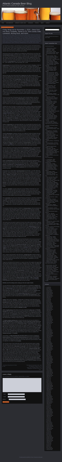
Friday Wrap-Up (8, 34)
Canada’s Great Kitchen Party (8, 112)
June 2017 (48, 378)
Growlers (30, 22)
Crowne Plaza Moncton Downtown (19, 336)
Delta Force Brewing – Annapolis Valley (52, 180)
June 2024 (48, 287)
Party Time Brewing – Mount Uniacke (52, 223)
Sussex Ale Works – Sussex (51, 112)
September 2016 (49, 388)
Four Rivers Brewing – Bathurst (51, 69)
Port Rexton (17, 290)
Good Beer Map (9, 22)
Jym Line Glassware (24, 37)
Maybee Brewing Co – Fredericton (52, 97)
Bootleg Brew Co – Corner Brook (51, 130)
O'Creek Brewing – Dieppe (50, 103)
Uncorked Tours (38, 41)
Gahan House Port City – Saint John (52, 73)
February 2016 (48, 396)
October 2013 (48, 427)
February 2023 (48, 303)
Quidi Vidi (26, 290)
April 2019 (48, 354)
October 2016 (48, 387)
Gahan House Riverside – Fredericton (52, 74)
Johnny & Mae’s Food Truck (24, 293)
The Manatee (32, 148)
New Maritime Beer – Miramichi (51, 102)
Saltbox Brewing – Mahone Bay (51, 232)
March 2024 (48, 289)
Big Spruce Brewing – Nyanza (51, 168)
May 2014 (48, 419)
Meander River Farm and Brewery (11, 38)
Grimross (13, 245)
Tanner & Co (23, 75)
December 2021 (49, 319)
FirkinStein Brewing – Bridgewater (52, 182)
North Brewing (15, 313)
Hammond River (26, 147)
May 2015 (48, 406)
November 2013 (49, 426)
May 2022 (48, 313)
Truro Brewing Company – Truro (51, 253)
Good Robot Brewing (26, 36)
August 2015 (48, 403)
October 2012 (48, 439)
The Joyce (5, 142)
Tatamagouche (16, 358)
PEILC (33, 235)
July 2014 (48, 417)
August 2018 (48, 363)
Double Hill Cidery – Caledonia (51, 268)
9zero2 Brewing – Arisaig (50, 160)
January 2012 (48, 449)
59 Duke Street (18, 79)
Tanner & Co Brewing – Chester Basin (52, 246)
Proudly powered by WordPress (25, 457)
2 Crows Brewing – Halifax (50, 159)
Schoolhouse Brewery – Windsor (51, 233)
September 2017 (49, 375)
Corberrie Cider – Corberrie (50, 179)
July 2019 (48, 351)
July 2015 (48, 404)
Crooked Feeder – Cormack (51, 134)
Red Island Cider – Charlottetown (51, 276)
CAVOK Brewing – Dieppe (50, 60)
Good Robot (8, 197)
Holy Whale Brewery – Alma (51, 85)
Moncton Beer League (21, 38)
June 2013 (48, 431)
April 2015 (48, 407)
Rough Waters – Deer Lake (50, 148)
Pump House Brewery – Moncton (51, 106)
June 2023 (48, 299)
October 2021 (48, 321)
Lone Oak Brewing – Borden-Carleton (52, 271)
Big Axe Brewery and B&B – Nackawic (52, 52)
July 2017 (48, 377)
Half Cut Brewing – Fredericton (51, 81)
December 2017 (49, 372)
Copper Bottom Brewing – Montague (52, 267)
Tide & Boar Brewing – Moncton (51, 115)
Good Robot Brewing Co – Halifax (51, 185)
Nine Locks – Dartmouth (50, 213)
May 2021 (48, 326)
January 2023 (48, 304)
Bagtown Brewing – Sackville (51, 51)
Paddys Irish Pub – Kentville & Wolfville (52, 221)
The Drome (14, 299)
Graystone (39, 244)
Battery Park (38, 34)
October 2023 (48, 294)
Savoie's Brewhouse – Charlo (51, 108)
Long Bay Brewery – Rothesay (51, 93)
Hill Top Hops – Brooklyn (50, 193)
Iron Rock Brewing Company (8, 54)
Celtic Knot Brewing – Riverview (51, 61)
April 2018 (48, 367)
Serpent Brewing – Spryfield (51, 236)
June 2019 (48, 352)
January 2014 (48, 424)
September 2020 (49, 335)
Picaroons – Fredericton (50, 105)
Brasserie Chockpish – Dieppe (51, 55)
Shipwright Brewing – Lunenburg (51, 238)
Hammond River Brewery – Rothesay (52, 82)
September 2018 (49, 362)
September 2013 (49, 428)
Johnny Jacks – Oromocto (50, 86)
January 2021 (48, 331)
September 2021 (49, 322)
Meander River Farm (9, 358)
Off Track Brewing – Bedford (51, 217)
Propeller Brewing (6, 65)
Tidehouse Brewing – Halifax (51, 249)
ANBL (4, 90)
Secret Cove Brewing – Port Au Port (52, 149)
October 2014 (48, 414)
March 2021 (48, 329)
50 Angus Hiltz (24, 81)
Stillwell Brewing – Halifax (50, 244)
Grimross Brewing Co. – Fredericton (52, 80)
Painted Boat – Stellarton (50, 222)
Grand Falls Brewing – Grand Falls (52, 75)
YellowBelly (10, 188)
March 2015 (48, 408)
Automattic (40, 457)
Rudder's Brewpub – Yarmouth (51, 231)
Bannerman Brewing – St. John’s (51, 127)
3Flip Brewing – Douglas (50, 49)
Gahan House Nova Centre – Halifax (52, 183)
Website (4, 399)
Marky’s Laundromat (20, 166)
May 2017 (48, 379)
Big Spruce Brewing (6, 36)
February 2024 (48, 290)
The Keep (34, 65)
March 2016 (48, 395)
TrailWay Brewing (32, 41)
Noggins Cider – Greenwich (50, 215)
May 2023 (48, 300)
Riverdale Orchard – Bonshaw (51, 277)
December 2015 (49, 398)
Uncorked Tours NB (27, 254)
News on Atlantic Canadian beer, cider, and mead (13, 5)
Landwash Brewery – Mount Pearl (51, 137)
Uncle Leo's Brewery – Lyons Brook (52, 257)
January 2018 (48, 371)
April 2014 (48, 420)
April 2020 (48, 341)
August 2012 (48, 441)
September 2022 (49, 309)
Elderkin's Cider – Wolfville (50, 181)
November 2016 (49, 386)
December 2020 (49, 332)
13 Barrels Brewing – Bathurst (51, 48)
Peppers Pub (11, 142)
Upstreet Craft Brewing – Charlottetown (52, 278)
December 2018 (49, 358)
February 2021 (48, 330)
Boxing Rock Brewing (13, 36)
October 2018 (48, 361)
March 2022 (48, 315)
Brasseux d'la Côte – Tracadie (51, 58)
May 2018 (48, 366)
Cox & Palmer (31, 322)
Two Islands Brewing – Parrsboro (51, 256)
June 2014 (48, 418)
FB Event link (26, 315)
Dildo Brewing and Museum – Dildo (52, 135)
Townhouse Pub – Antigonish (51, 252)
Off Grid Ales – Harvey (50, 104)
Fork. (8, 111)
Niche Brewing (35, 38)
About (42, 22)
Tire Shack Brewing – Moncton (51, 117)
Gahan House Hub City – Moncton (52, 72)
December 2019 (49, 345)
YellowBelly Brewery (22, 42)
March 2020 (48, 342)
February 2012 (48, 448)
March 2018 (48, 368)
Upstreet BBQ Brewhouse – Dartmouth (52, 259)
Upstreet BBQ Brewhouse (7, 42)
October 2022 (48, 308)
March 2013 (48, 435)
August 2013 (48, 429)
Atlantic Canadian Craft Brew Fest (30, 34)
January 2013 (48, 436)
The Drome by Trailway (25, 41)
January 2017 (48, 384)
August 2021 (48, 323)
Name (4, 394)
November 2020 (49, 333)
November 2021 (49, 320)
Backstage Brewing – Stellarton (51, 164)
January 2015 (48, 410)
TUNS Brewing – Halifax (50, 254)
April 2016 (48, 394)
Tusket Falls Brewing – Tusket (51, 255)
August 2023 (48, 297)
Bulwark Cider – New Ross (50, 173)
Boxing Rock (9, 124)
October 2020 (48, 334)
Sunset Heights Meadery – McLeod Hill (52, 111)
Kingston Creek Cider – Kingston (51, 90)
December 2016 (49, 385)
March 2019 (48, 355)
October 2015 (48, 400)
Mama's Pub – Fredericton (50, 96)
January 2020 (48, 344)
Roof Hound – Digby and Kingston (52, 228)
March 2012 (48, 447)
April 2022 (48, 314)
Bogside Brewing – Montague (51, 266)
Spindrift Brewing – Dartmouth (51, 243)
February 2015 (48, 409)
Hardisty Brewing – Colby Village (51, 190)
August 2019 (48, 350)
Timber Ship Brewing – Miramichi (51, 116)
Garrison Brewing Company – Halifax (52, 184)
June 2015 (48, 405)
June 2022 (48, 312)
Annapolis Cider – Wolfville (50, 163)
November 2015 (49, 399)
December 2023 (49, 292)
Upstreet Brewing (32, 226)
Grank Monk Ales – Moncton (51, 76)
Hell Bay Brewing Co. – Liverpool (51, 191)
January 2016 (48, 397)
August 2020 (48, 336)
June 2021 (48, 325)
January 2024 (48, 291)
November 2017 (49, 373)
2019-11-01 (11, 27)
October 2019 (48, 347)
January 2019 (48, 357)
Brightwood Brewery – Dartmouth (51, 172)
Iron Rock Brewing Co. (17, 37)
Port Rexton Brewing (21, 170)
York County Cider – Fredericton (51, 122)
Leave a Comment (36, 42)
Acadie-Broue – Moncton (50, 50)
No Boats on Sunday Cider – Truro (52, 214)
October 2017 (48, 374)
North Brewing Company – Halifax (52, 216)
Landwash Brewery (31, 37)
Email (4, 396)
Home (2, 22)
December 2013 (49, 425)
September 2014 (49, 415)
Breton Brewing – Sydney (50, 171)
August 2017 (48, 376)
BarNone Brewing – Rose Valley (51, 265)
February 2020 (48, 343)
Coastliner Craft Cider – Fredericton (52, 62)
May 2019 (48, 353)
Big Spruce (34, 357)
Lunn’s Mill (23, 345)
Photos (37, 22)
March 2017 (48, 382)
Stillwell (11, 143)
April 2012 (48, 446)
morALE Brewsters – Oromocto (51, 101)
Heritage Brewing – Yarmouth (51, 192)
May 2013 (48, 432)
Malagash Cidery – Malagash (51, 204)
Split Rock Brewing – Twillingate (51, 150)
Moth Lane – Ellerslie (49, 272)
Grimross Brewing (34, 36)
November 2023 (49, 293)
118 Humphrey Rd (11, 61)
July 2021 (48, 324)
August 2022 (48, 310)
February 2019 (48, 356)
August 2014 (48, 416)
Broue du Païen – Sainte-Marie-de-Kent (52, 59)
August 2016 (48, 389)
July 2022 (48, 311)
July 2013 (48, 430)
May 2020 (48, 340)
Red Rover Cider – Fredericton (51, 107)
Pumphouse (25, 246)
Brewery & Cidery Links (20, 22)
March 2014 (48, 421)
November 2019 (49, 346)
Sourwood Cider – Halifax (50, 242)
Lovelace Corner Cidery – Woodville (52, 201)
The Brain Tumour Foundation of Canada (24, 103)
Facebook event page (7, 333)
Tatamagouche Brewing (17, 41)
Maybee (32, 245)
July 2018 (48, 364)
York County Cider (29, 42)
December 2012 (49, 437)
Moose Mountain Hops (29, 38)
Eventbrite (15, 333)
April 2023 (48, 301)
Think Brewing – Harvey (50, 114)
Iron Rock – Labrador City (50, 136)
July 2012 (48, 442)
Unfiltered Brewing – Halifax (51, 258)
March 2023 (48, 302)
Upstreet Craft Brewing (15, 42)
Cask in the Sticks (20, 36)
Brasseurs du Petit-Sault (21, 244)
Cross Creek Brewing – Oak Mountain (52, 63)
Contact (48, 22)
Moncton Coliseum (18, 321)
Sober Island (16, 345)
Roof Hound (22, 358)
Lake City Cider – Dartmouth (51, 199)
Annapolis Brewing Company (19, 34)
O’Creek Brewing (9, 160)
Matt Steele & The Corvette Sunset (30, 294)
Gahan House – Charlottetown (51, 270)
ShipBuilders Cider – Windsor (51, 237)
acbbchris (6, 27)
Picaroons (4, 246)
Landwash (35, 290)
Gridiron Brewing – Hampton (51, 79)
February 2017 (48, 383)
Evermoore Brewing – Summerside (52, 269)
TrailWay (4, 248)
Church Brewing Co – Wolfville (51, 178)
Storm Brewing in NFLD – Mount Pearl (52, 151)
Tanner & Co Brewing (9, 41)
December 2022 (49, 305)
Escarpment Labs (34, 138)
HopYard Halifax (10, 37)
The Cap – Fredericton (50, 113)
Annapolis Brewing (30, 358)
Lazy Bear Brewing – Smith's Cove (52, 200)
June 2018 (48, 365)
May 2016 (48, 393)
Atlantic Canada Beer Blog (17, 3)
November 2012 (49, 438)
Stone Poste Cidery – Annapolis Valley (52, 245)
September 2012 (49, 440)
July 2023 (48, 298)
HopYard (36, 285)
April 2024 (48, 288)
